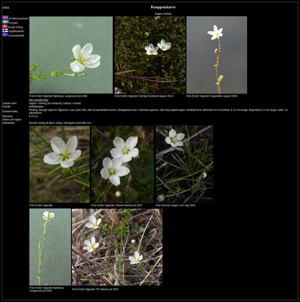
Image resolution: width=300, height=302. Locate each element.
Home (5, 7)
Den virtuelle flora (38, 100)
